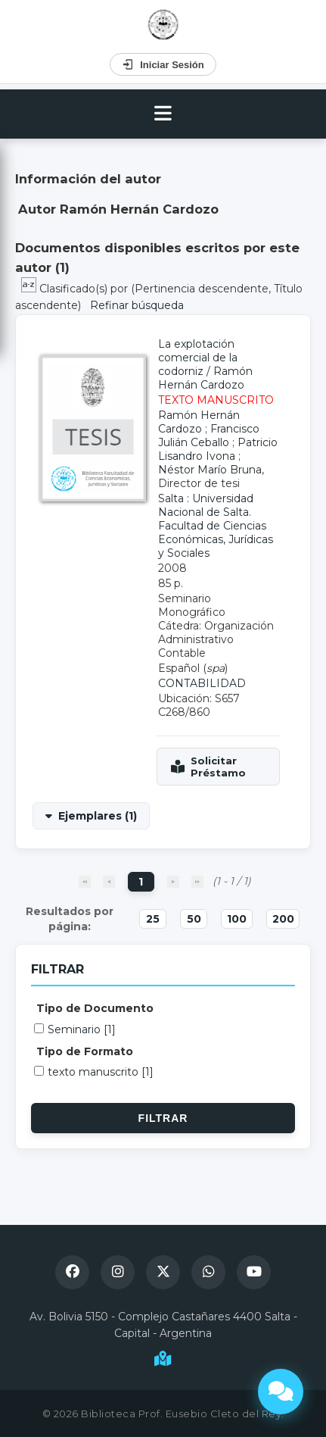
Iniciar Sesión (163, 64)
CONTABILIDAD (202, 683)
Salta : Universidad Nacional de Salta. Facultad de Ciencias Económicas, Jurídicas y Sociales (215, 526)
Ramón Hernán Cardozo (205, 378)
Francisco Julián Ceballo (208, 435)
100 (237, 919)
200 (283, 919)
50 (194, 919)
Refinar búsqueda (137, 305)
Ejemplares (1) (97, 816)
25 (153, 919)
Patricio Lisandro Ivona (218, 449)
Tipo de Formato (84, 1051)
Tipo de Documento (95, 1008)
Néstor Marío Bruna (210, 469)
